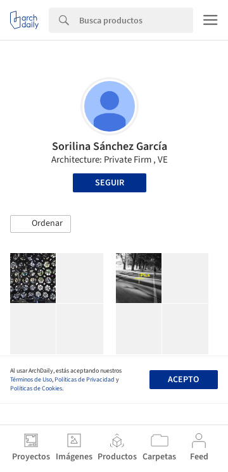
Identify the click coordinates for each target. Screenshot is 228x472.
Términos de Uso (31, 379)
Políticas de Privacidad (84, 379)
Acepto (183, 379)
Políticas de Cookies (36, 388)
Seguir (109, 183)
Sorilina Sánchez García (109, 146)
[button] (40, 224)
